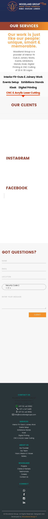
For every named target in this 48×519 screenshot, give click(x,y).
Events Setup (24, 427)
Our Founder (24, 448)
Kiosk (24, 433)
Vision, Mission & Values (24, 453)
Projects (24, 466)
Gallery (23, 456)
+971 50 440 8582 (24, 406)
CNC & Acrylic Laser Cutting (24, 438)
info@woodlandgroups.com (24, 414)
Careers (24, 474)
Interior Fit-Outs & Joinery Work (24, 424)
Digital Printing (24, 435)
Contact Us (24, 477)
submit (37, 315)
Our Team (24, 451)
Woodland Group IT (29, 516)
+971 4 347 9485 (24, 409)
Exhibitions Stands (24, 430)
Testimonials (24, 471)
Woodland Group (16, 195)
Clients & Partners (23, 469)
